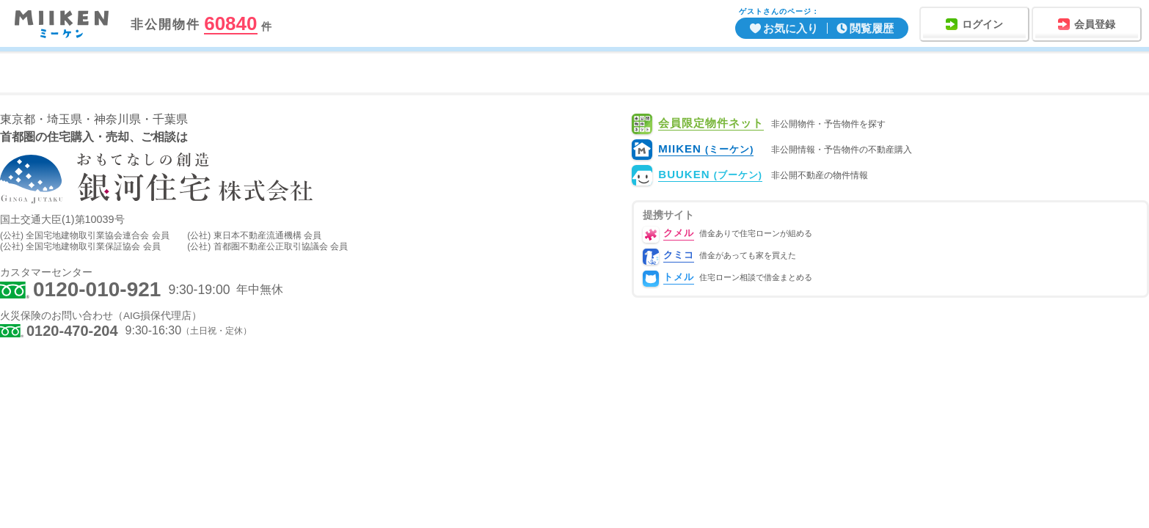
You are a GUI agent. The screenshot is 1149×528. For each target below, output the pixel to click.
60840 (230, 24)
